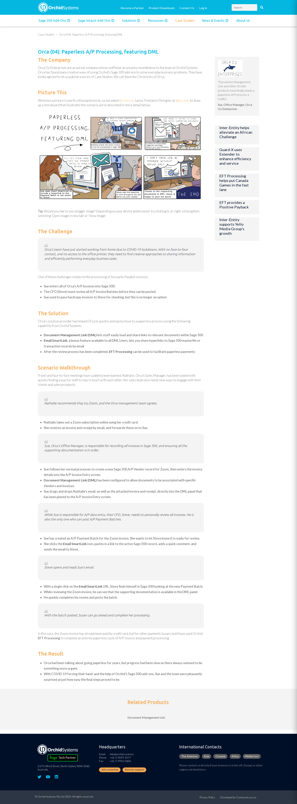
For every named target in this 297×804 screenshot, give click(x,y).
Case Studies (184, 20)
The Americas (189, 756)
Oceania (220, 756)
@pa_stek (182, 100)
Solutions (129, 20)
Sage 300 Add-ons (52, 20)
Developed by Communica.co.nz (238, 797)
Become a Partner (132, 8)
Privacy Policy (207, 797)
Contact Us (187, 8)
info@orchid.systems (122, 754)
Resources (156, 20)
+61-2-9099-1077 (120, 757)
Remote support (134, 769)
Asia (206, 756)
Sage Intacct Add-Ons (94, 20)
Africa (235, 756)
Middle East (252, 756)
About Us (243, 20)
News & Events (213, 20)
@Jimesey (126, 100)
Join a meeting (109, 769)
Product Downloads (162, 8)
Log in (203, 8)
